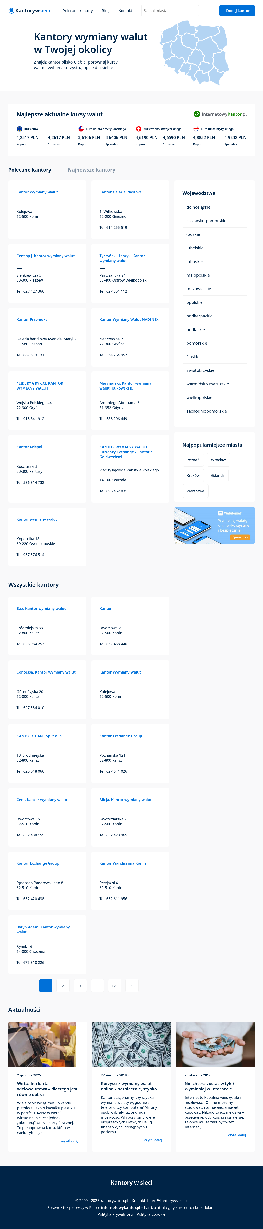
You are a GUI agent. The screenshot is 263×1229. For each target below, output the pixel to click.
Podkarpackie (200, 316)
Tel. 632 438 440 (113, 643)
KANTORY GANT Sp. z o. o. (40, 735)
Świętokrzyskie (201, 370)
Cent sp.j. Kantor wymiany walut (46, 255)
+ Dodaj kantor (236, 10)
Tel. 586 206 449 (113, 418)
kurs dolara (205, 1207)
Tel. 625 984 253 (30, 643)
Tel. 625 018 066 (30, 771)
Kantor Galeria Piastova (121, 192)
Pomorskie (197, 343)
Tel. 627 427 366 (30, 291)
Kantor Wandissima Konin (123, 863)
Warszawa (195, 490)
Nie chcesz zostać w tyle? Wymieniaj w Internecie (209, 1086)
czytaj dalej (69, 1140)
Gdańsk (217, 475)
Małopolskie (198, 275)
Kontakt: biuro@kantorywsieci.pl (160, 1200)
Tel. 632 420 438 (30, 898)
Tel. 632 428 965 (113, 835)
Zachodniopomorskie (207, 411)
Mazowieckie (199, 288)
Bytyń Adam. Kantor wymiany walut (43, 929)
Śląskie (193, 356)
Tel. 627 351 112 (113, 291)
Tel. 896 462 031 (113, 490)
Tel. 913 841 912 (30, 418)
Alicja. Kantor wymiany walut (126, 799)
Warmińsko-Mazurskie (208, 384)
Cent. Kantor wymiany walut (42, 799)
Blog (106, 10)
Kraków (193, 475)
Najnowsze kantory (91, 169)
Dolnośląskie (199, 207)
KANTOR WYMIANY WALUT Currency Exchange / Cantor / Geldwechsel (126, 451)
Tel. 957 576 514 (30, 554)
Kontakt (125, 10)
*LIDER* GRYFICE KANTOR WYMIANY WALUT (40, 386)
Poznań (193, 459)
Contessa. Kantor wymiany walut (46, 672)
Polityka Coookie (151, 1214)
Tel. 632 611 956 (113, 898)
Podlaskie (196, 329)
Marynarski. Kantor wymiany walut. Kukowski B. (126, 386)
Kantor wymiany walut (37, 519)
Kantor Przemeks (32, 319)
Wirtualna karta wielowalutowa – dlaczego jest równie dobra (47, 1089)
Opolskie (195, 302)
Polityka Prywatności (115, 1214)
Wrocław (218, 459)
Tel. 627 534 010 (30, 707)
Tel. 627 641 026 (113, 771)
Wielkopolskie (199, 397)
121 (114, 985)
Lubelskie (195, 248)
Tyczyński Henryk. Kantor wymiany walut (122, 258)
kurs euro (184, 1207)
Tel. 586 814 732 (30, 482)
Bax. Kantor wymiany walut (41, 608)
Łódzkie (193, 234)
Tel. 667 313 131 (30, 354)
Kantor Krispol (29, 446)
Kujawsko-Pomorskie (206, 221)
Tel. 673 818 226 (30, 962)
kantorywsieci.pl (114, 1200)
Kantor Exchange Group (121, 735)
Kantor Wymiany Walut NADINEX (129, 319)
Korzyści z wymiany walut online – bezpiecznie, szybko (129, 1086)
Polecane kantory (78, 10)
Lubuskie (195, 261)
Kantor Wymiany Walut (37, 192)
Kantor (106, 608)
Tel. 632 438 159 (30, 835)
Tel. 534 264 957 (113, 354)
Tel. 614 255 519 (113, 227)
